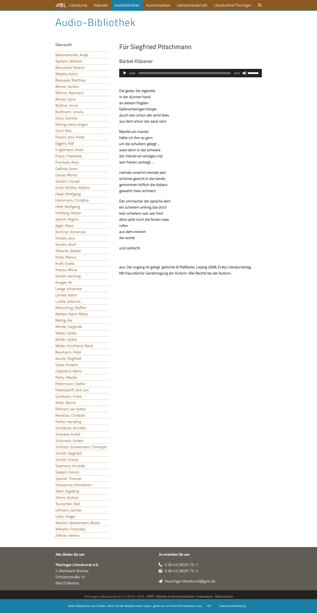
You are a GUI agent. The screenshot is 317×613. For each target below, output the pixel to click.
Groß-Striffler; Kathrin (72, 187)
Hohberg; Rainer (68, 213)
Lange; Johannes (68, 289)
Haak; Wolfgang (68, 194)
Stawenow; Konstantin (73, 485)
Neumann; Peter (68, 352)
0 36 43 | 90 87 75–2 (178, 571)
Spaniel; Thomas (68, 478)
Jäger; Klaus (64, 225)
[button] (260, 5)
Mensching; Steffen (70, 308)
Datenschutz (224, 596)
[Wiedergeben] (125, 73)
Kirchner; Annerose (70, 232)
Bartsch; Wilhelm (68, 61)
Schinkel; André (67, 434)
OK (209, 606)
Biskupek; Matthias (70, 80)
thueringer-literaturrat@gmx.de (187, 581)
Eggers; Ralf (64, 143)
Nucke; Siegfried (68, 358)
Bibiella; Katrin (66, 74)
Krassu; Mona (66, 270)
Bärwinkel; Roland (69, 67)
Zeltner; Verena (67, 535)
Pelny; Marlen (66, 377)
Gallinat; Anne (66, 168)
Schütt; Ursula (66, 459)
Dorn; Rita (63, 131)
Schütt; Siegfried (68, 453)
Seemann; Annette (70, 466)
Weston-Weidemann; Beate (77, 523)
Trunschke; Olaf (67, 504)
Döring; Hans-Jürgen (71, 124)
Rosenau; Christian (70, 415)
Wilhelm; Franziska (70, 529)
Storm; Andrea (67, 497)
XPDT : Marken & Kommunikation (170, 596)
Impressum (205, 596)
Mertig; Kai (63, 320)
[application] (190, 73)
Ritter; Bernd (65, 403)
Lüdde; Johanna (67, 301)
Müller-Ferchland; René (74, 346)
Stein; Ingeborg (67, 491)
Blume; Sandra (67, 86)
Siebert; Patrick (67, 472)
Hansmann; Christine (72, 200)
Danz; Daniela (66, 118)
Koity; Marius (65, 257)
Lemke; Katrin (66, 295)
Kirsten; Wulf (65, 244)
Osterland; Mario (68, 371)
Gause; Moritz (66, 175)
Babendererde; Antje (71, 55)
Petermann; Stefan (70, 384)
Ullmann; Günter (68, 510)
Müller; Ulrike (65, 333)
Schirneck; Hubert (69, 440)
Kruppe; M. (63, 282)
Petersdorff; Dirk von (72, 390)
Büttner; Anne (66, 105)
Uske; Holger (65, 516)
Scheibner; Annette (70, 428)
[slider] (185, 73)
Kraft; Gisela (64, 263)
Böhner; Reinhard (69, 93)
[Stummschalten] (244, 73)
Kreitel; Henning (68, 276)
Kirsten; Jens (65, 238)
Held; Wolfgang (67, 206)
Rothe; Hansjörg (68, 421)
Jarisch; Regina (67, 219)
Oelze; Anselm (66, 365)
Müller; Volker (66, 339)
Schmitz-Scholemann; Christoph (81, 447)
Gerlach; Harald (67, 181)
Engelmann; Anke (69, 150)
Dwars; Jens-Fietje (69, 137)
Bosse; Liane (65, 99)
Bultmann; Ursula (69, 112)
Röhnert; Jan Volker (70, 409)
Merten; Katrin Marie (71, 314)
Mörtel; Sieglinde (68, 326)
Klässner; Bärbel (68, 251)
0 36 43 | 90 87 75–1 (178, 564)
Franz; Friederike (68, 156)
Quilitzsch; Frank (68, 396)
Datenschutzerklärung (232, 606)
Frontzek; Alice (67, 162)
